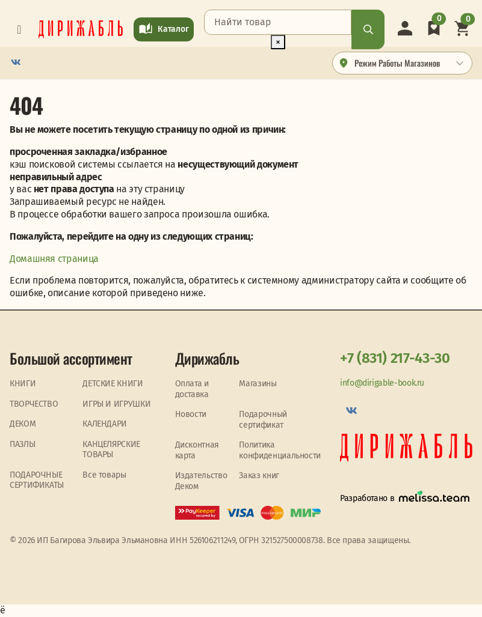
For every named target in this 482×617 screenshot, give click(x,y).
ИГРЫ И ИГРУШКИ (116, 404)
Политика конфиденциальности (280, 450)
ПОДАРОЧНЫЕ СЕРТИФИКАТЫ (37, 480)
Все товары (104, 475)
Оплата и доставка (192, 389)
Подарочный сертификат (262, 419)
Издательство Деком (201, 480)
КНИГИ (23, 383)
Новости (190, 414)
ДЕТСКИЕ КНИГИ (112, 383)
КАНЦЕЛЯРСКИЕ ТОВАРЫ (111, 449)
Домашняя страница (54, 258)
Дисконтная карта (197, 450)
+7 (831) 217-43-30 (395, 358)
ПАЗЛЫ (22, 444)
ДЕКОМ (23, 424)
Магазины (257, 383)
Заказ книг (259, 475)
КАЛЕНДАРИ (104, 424)
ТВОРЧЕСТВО (34, 404)
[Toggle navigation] (19, 29)
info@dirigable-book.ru (382, 383)
